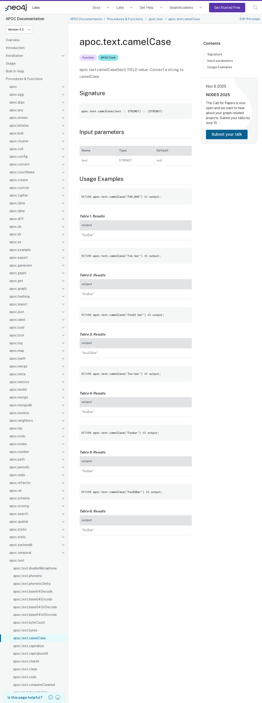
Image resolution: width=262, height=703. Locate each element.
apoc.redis (17, 475)
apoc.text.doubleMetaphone (35, 568)
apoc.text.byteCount (29, 622)
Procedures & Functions (24, 79)
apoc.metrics (19, 382)
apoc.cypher (18, 195)
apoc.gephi (17, 273)
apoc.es (15, 242)
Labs (36, 7)
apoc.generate (20, 265)
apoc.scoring (19, 506)
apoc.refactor (20, 483)
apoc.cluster (19, 141)
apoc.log (16, 343)
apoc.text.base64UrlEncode (35, 615)
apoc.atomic (18, 118)
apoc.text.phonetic (27, 576)
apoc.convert (19, 164)
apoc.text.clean (25, 669)
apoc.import (18, 304)
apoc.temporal (20, 553)
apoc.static (18, 529)
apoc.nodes (18, 444)
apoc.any (16, 110)
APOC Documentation (86, 19)
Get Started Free (227, 7)
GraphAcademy (181, 7)
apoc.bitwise (19, 125)
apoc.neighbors (21, 420)
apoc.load (16, 327)
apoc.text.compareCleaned (34, 685)
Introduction (15, 48)
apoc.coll (16, 149)
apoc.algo (17, 102)
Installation (14, 56)
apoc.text (16, 560)
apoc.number (19, 452)
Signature (214, 54)
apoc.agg (16, 94)
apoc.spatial (18, 522)
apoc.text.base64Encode (32, 599)
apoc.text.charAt (26, 661)
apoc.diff (16, 219)
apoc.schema (19, 498)
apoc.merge (18, 366)
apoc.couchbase (22, 172)
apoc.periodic (19, 467)
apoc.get (16, 281)
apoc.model (18, 389)
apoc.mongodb (20, 405)
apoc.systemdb (20, 545)
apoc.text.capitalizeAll (30, 653)
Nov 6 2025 (216, 86)
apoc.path (17, 459)
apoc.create (18, 180)
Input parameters (220, 61)
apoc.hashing (19, 296)
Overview (13, 40)
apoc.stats (17, 537)
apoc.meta (17, 374)
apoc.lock (16, 335)
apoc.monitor (19, 413)
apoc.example (20, 250)
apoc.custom (19, 188)
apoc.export (18, 258)
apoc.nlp (15, 428)
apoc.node (17, 436)
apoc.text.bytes (25, 630)
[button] (255, 7)
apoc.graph (18, 289)
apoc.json (16, 312)
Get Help (146, 7)
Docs (96, 7)
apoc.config (18, 156)
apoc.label (17, 320)
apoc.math (17, 358)
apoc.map (16, 351)
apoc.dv (15, 234)
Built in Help (15, 71)
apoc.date (17, 211)
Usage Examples (219, 67)
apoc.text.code (24, 677)
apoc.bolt (16, 133)
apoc (13, 87)
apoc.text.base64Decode (32, 591)
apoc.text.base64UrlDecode (35, 607)
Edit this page (250, 19)
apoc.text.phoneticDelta (32, 584)
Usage (11, 63)
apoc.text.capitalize (28, 646)
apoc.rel (15, 491)
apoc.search (18, 514)
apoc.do (15, 226)
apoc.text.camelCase (29, 638)
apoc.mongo (18, 397)
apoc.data (17, 203)
